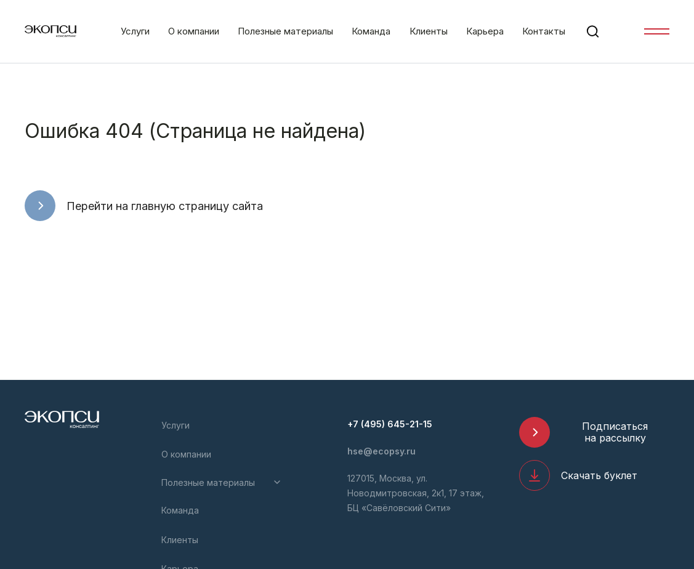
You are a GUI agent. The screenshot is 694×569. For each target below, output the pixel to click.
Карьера (485, 31)
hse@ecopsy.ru (381, 451)
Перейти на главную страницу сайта (165, 206)
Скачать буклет (599, 475)
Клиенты (429, 31)
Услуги (135, 31)
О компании (193, 31)
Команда (371, 31)
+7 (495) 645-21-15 (389, 424)
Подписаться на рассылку (615, 432)
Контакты (543, 31)
